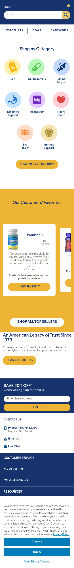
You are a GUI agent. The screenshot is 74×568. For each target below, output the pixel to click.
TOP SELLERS (14, 30)
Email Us (13, 439)
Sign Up (37, 407)
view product (29, 286)
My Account (14, 469)
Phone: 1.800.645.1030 (22, 428)
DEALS (36, 30)
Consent (37, 542)
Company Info (16, 480)
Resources (13, 491)
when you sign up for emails (24, 388)
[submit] (66, 15)
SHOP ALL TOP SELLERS (37, 322)
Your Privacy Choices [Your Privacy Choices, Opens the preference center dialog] (37, 562)
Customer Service (19, 458)
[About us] (19, 360)
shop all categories (37, 164)
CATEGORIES (59, 30)
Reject (37, 552)
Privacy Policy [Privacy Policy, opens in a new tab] (61, 534)
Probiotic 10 (35, 235)
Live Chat (14, 446)
